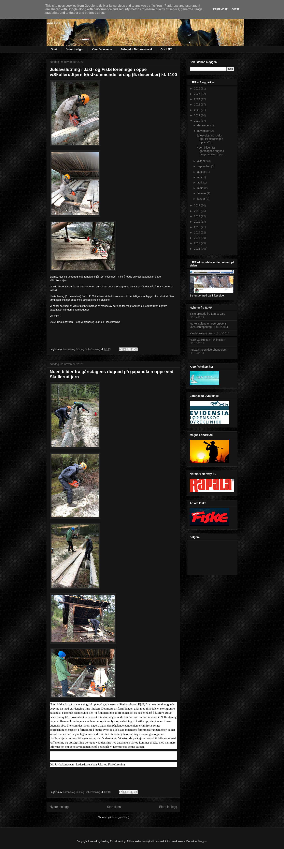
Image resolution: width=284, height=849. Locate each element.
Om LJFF (167, 49)
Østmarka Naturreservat (136, 49)
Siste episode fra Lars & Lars (207, 313)
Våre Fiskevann (102, 49)
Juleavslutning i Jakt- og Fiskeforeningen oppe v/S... (210, 139)
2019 (197, 205)
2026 (197, 88)
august (201, 171)
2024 (197, 99)
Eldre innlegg (168, 807)
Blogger (202, 841)
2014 (197, 232)
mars (200, 188)
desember (203, 125)
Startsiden (114, 807)
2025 (197, 93)
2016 (197, 221)
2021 (197, 115)
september (204, 166)
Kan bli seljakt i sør (201, 333)
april (200, 182)
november (203, 130)
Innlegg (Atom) (120, 817)
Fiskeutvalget (74, 49)
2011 (197, 248)
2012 (197, 243)
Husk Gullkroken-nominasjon (207, 339)
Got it (235, 9)
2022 (197, 110)
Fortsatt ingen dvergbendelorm (208, 349)
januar (201, 198)
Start (54, 49)
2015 (197, 227)
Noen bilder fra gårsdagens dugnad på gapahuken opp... (211, 151)
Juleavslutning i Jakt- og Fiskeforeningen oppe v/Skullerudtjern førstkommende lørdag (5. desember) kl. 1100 (113, 72)
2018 (197, 211)
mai (199, 177)
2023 (197, 104)
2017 (197, 216)
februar (202, 193)
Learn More (220, 9)
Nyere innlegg (59, 807)
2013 (197, 237)
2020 (197, 120)
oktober (202, 161)
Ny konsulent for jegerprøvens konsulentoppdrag (208, 325)
